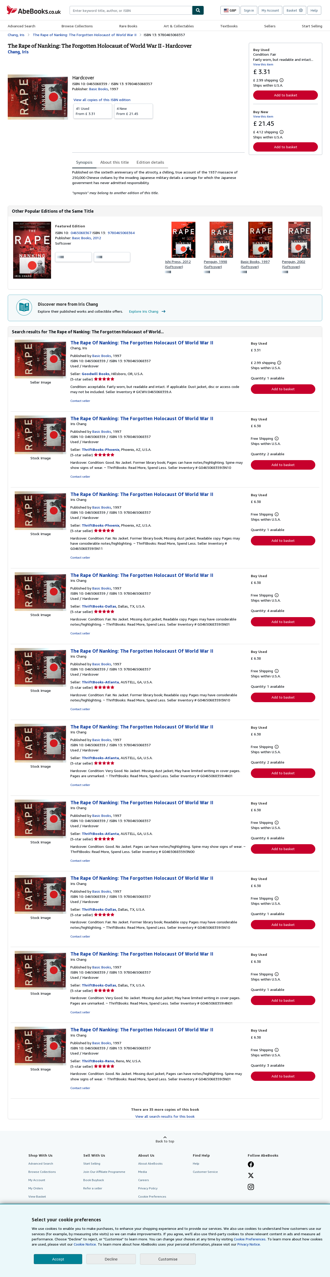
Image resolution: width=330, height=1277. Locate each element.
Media (142, 1172)
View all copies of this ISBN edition (101, 99)
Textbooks (229, 26)
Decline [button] (111, 1259)
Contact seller (80, 401)
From (93, 111)
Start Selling (312, 26)
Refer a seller (92, 1188)
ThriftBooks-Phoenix (100, 449)
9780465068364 (121, 232)
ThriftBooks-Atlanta (100, 682)
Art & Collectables (179, 26)
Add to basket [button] (285, 95)
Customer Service (205, 1172)
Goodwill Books (96, 373)
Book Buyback (93, 1180)
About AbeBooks (150, 1163)
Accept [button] (58, 1259)
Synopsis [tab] (84, 162)
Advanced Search (21, 26)
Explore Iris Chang (148, 311)
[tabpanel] (158, 182)
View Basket (37, 1196)
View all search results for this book (165, 1116)
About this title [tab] (114, 162)
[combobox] (131, 10)
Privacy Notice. (249, 1244)
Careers (143, 1180)
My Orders (35, 1188)
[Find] (198, 10)
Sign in (249, 10)
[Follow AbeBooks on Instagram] (251, 1187)
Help (314, 10)
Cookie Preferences (152, 1196)
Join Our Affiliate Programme (104, 1172)
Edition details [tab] (150, 162)
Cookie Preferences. (250, 1239)
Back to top (165, 1141)
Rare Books (128, 26)
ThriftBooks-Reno (98, 1061)
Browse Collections (77, 26)
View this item (263, 64)
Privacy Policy (148, 1188)
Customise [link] (167, 1259)
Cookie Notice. (85, 1244)
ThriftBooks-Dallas (99, 606)
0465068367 (81, 232)
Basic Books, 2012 (86, 238)
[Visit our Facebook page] (251, 1165)
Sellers (270, 26)
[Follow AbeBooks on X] (251, 1176)
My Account (270, 10)
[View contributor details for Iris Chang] (18, 51)
